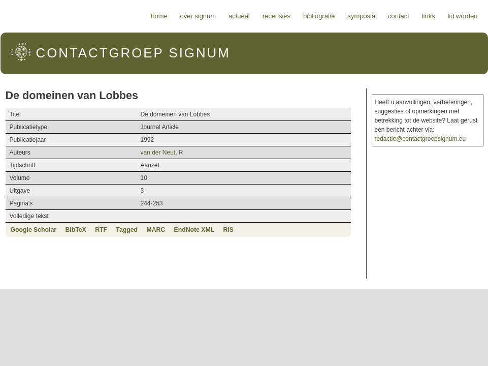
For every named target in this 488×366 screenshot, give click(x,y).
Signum (133, 53)
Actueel (239, 16)
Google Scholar (34, 229)
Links (428, 16)
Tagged (127, 229)
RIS (228, 229)
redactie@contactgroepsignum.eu (420, 138)
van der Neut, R (161, 152)
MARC (155, 229)
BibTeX (75, 229)
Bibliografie (319, 16)
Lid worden (463, 16)
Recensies (276, 16)
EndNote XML (194, 229)
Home (159, 16)
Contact (398, 16)
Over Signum (198, 16)
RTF (101, 229)
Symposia (361, 16)
